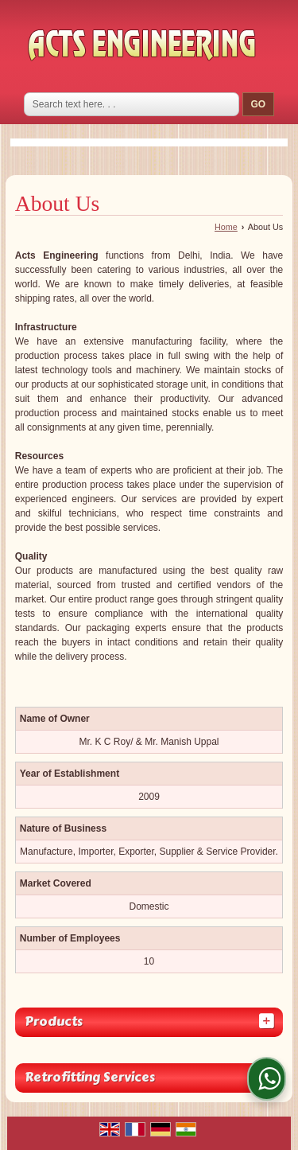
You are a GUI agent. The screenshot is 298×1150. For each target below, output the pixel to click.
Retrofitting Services (90, 1077)
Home (226, 227)
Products (54, 1021)
